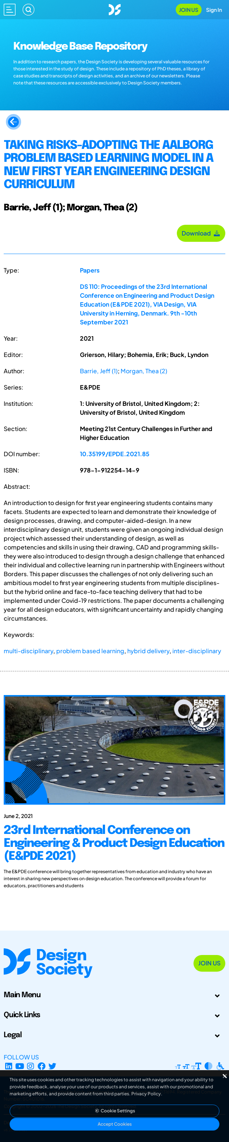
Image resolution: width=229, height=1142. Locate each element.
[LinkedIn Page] (9, 1066)
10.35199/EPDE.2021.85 (114, 454)
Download (201, 233)
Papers (90, 270)
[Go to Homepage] (115, 9)
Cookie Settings (114, 1110)
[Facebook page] (42, 1066)
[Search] (28, 10)
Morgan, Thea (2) (144, 371)
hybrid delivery (148, 651)
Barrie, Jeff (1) (99, 371)
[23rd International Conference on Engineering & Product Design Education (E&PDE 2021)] (114, 854)
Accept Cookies (115, 1124)
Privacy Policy (146, 1093)
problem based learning (90, 651)
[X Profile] (53, 1066)
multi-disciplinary (28, 651)
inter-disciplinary (196, 651)
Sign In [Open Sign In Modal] (214, 9)
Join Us (188, 9)
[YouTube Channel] (20, 1066)
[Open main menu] (10, 10)
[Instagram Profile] (31, 1066)
